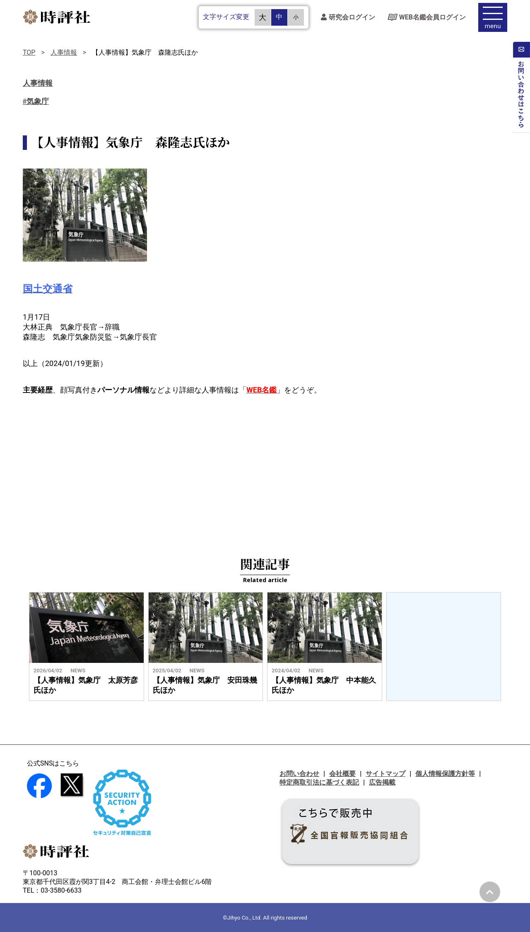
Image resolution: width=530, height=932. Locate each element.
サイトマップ (385, 774)
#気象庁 (36, 101)
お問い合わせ (299, 774)
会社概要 (342, 774)
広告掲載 (382, 782)
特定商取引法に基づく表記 (319, 782)
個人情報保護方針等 (445, 774)
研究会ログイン (348, 19)
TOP (29, 52)
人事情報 (64, 52)
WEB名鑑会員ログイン (427, 19)
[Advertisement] (265, 469)
